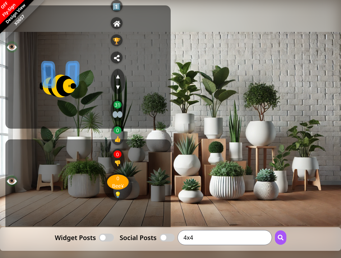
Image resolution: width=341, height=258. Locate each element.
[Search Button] (280, 237)
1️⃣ (116, 6)
